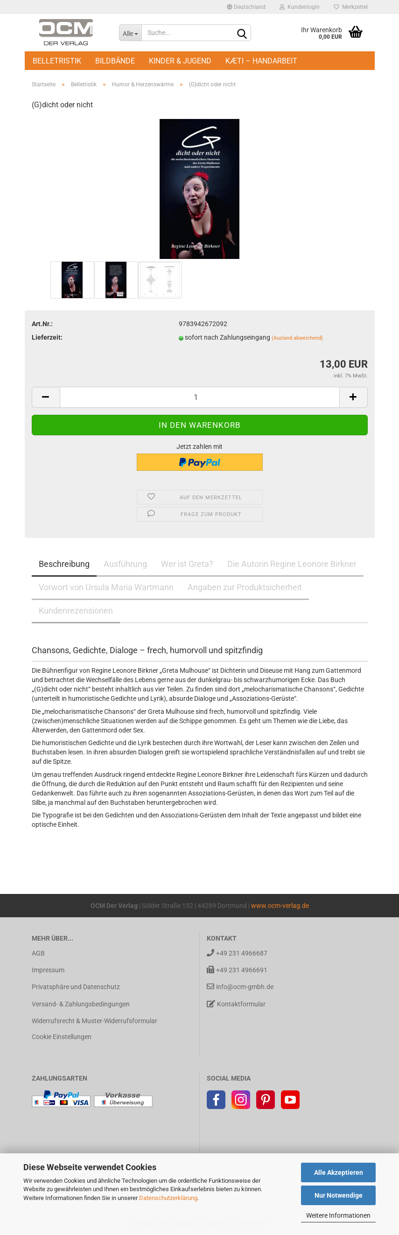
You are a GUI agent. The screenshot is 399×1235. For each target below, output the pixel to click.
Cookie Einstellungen (61, 1036)
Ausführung (125, 564)
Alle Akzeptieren (338, 1172)
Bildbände (115, 60)
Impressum (48, 970)
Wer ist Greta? (187, 564)
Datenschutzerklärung (168, 1197)
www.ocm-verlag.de (280, 905)
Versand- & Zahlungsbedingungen (81, 1004)
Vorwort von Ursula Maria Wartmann (106, 587)
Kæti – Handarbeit (261, 60)
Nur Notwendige (339, 1195)
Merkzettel (351, 7)
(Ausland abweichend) (297, 338)
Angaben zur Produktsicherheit (245, 587)
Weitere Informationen (338, 1215)
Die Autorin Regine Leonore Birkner (292, 564)
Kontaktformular (236, 1004)
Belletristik (57, 60)
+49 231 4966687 (237, 953)
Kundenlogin (300, 7)
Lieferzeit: (47, 337)
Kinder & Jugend (180, 60)
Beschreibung (64, 564)
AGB (38, 953)
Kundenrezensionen (76, 610)
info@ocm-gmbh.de (240, 987)
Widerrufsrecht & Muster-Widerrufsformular (94, 1021)
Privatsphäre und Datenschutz (76, 987)
